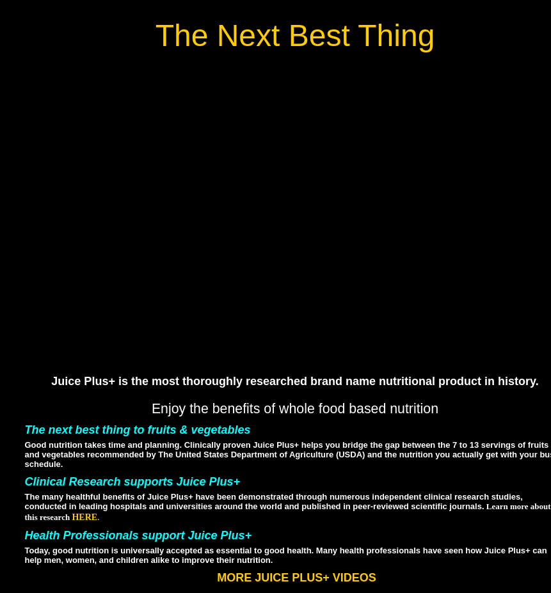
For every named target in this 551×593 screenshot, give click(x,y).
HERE (84, 517)
